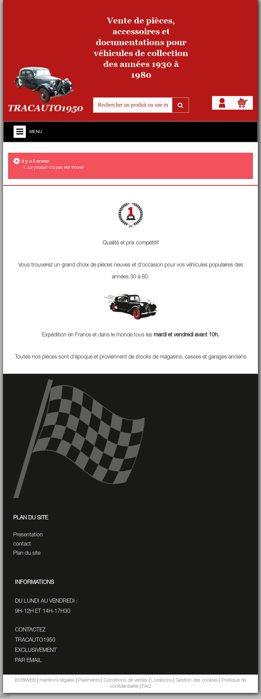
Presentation (28, 535)
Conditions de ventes (125, 680)
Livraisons (161, 680)
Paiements (89, 680)
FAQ (146, 686)
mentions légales (56, 680)
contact (22, 544)
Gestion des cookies (197, 680)
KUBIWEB (25, 680)
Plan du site (26, 553)
